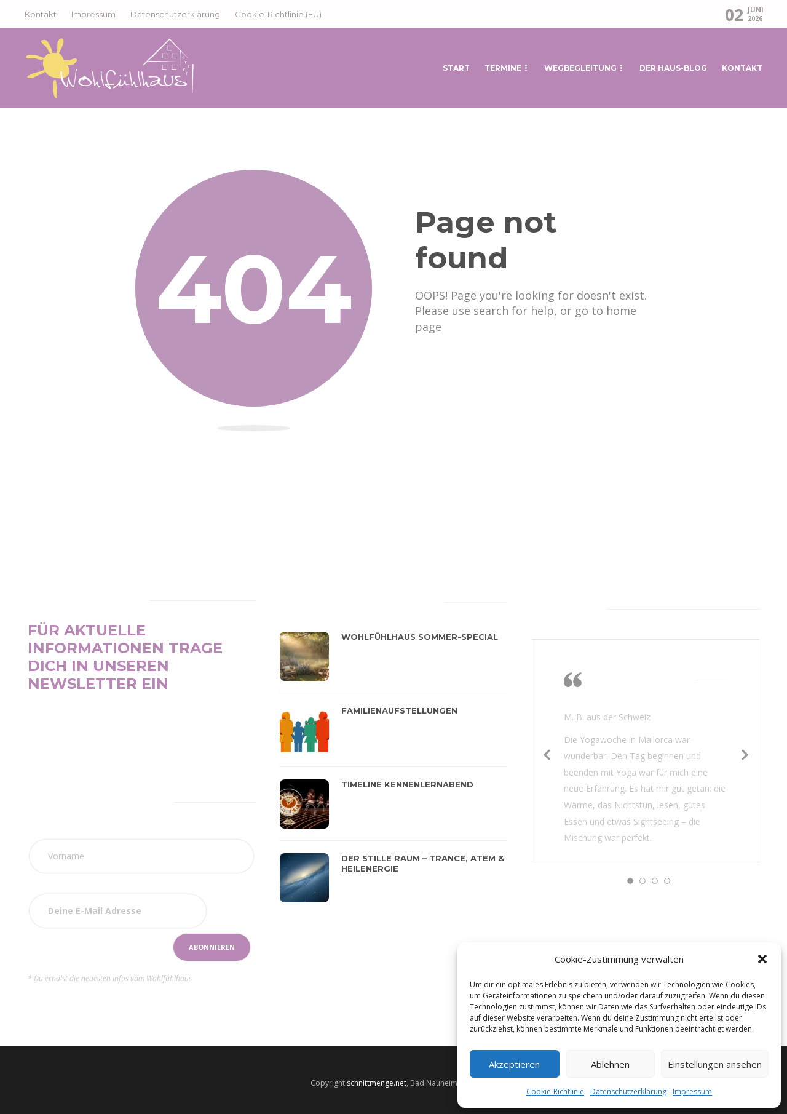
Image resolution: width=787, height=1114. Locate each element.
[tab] (309, 600)
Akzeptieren (514, 1064)
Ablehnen (610, 1064)
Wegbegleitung (580, 68)
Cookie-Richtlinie (555, 1091)
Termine (502, 68)
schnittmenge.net (376, 1083)
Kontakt (41, 14)
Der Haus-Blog (673, 68)
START (456, 68)
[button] (762, 959)
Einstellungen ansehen (715, 1064)
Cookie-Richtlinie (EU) (278, 14)
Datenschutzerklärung (628, 1091)
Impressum (692, 1091)
